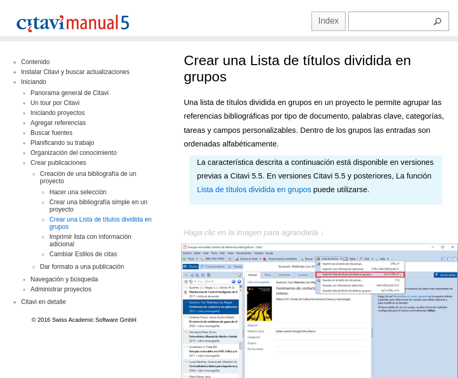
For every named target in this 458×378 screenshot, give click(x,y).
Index (328, 20)
